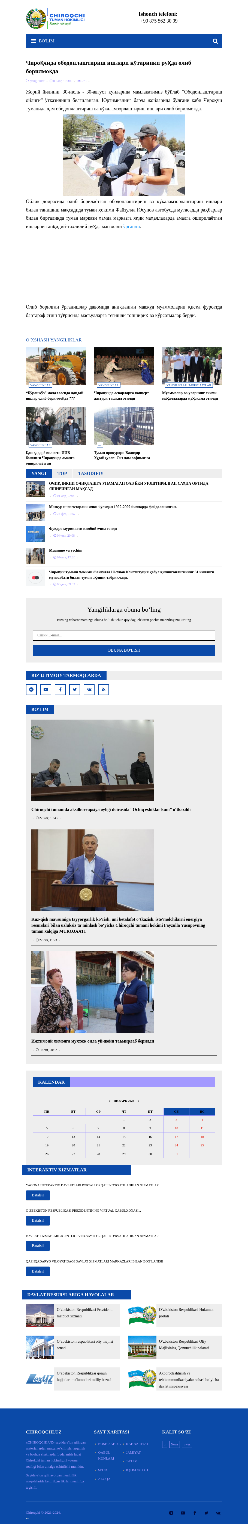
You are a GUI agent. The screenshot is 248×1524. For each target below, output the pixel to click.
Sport (103, 1470)
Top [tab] (62, 473)
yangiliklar (40, 385)
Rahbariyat (137, 1444)
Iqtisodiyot (137, 1470)
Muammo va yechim (65, 550)
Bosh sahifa (109, 1444)
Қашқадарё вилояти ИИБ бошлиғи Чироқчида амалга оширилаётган (50, 458)
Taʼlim (132, 1461)
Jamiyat (133, 1452)
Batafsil (38, 1195)
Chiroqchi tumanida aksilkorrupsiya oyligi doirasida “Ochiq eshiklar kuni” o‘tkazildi (110, 809)
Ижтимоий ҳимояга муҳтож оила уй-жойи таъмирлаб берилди (92, 1041)
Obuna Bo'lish (124, 650)
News (174, 1444)
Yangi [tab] (38, 473)
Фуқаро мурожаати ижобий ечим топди (83, 529)
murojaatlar (200, 385)
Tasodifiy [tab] (91, 473)
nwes (187, 1444)
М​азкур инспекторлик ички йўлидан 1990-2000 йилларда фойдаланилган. (113, 507)
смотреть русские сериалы (27, 1518)
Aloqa (104, 1479)
